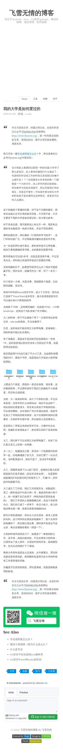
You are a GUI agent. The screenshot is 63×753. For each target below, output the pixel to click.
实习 (37, 671)
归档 (45, 99)
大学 (12, 671)
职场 (20, 114)
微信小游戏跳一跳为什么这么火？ (29, 644)
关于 (55, 99)
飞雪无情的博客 (31, 13)
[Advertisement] (31, 57)
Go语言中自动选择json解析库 (26, 654)
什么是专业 (16, 649)
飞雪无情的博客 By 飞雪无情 (36, 729)
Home (24, 99)
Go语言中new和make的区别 (25, 659)
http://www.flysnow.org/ (24, 136)
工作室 (51, 671)
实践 (25, 671)
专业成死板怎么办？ (28, 153)
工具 (35, 99)
